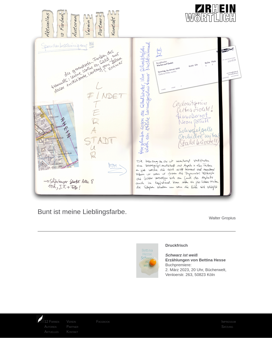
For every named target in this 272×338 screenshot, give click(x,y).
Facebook (103, 321)
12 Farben (51, 321)
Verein (71, 321)
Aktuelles (51, 332)
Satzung (227, 326)
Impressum (228, 321)
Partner (72, 326)
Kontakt (72, 332)
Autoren (50, 326)
